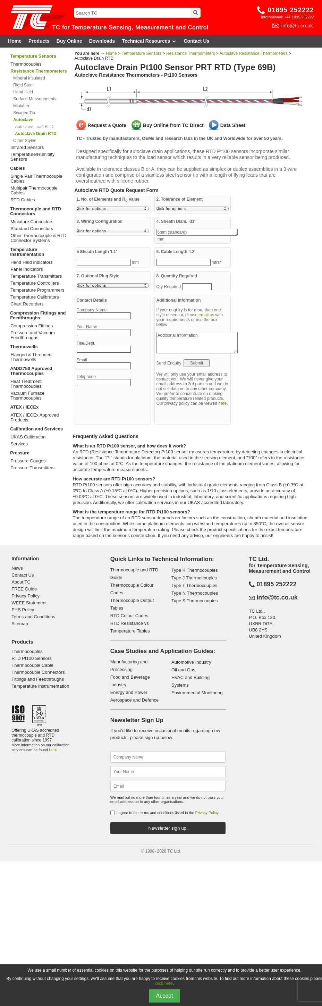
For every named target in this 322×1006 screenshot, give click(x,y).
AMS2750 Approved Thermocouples (31, 371)
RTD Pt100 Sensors (31, 658)
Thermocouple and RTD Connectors (35, 211)
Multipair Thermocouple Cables (34, 190)
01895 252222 (291, 10)
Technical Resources (149, 41)
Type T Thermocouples (194, 585)
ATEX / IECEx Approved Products (34, 417)
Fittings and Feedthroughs (37, 679)
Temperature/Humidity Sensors (32, 157)
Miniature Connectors (31, 221)
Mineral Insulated (29, 78)
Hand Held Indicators (31, 262)
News (17, 568)
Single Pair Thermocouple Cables (36, 179)
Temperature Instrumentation (27, 252)
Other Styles (24, 140)
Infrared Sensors (27, 147)
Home (15, 41)
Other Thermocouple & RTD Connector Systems (38, 238)
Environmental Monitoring (196, 692)
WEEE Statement (28, 602)
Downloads (102, 41)
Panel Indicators (26, 269)
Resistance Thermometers (190, 53)
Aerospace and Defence (134, 700)
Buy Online (69, 41)
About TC (21, 582)
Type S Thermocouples (194, 600)
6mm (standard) (197, 232)
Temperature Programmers (37, 290)
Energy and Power (128, 692)
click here (164, 983)
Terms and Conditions (33, 616)
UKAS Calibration (27, 437)
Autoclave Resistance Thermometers (253, 53)
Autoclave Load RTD (34, 126)
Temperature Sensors (33, 56)
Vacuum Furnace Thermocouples (27, 396)
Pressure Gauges (27, 461)
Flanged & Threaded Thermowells (30, 357)
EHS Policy (22, 609)
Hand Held (23, 92)
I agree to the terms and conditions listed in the (168, 813)
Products (39, 41)
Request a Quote (107, 125)
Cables (17, 168)
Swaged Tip (24, 112)
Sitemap (19, 623)
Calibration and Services (36, 428)
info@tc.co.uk (297, 25)
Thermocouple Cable (32, 665)
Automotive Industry (191, 662)
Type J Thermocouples (194, 577)
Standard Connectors (31, 228)
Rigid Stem (23, 85)
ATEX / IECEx (24, 407)
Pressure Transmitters (32, 468)
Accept (164, 996)
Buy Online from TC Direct (173, 125)
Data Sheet (232, 125)
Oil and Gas (183, 669)
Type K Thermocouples (194, 570)
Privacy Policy (25, 595)
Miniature (21, 105)
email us (206, 314)
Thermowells (23, 346)
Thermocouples (26, 64)
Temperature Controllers (34, 283)
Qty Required (169, 286)
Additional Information (197, 342)
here (222, 403)
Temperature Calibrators (34, 297)
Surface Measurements (34, 99)
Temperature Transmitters (36, 276)
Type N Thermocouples (194, 593)
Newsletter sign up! (167, 828)
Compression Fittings (31, 326)
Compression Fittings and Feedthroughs (38, 315)
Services (19, 444)
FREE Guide (24, 589)
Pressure (19, 452)
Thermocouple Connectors (38, 672)
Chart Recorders (26, 304)
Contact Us (196, 41)
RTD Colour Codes (129, 615)
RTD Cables (22, 200)
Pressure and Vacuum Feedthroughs (32, 335)
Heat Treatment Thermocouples (26, 384)
